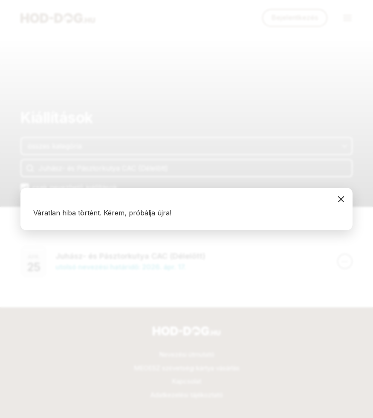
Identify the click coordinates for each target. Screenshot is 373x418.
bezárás (341, 199)
